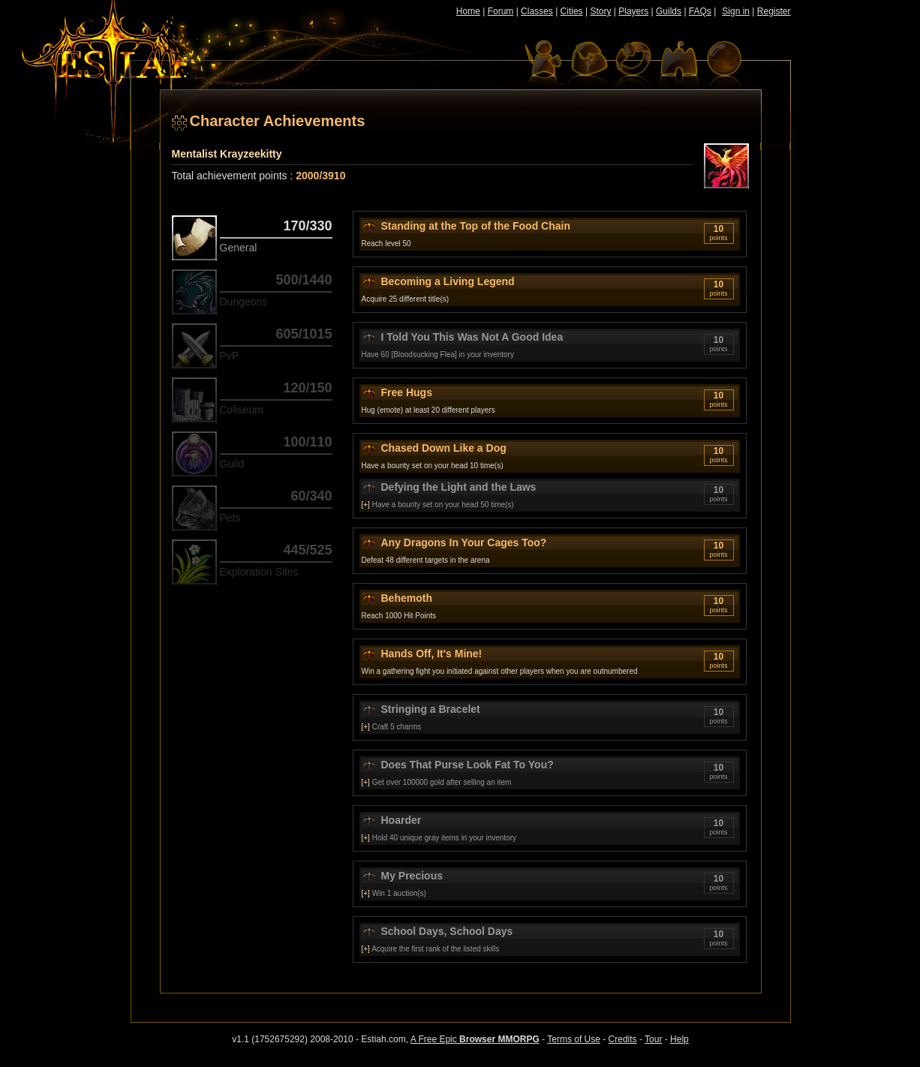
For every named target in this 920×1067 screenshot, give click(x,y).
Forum (501, 11)
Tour (653, 1039)
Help (679, 1039)
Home (468, 11)
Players (633, 11)
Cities (572, 11)
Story (600, 11)
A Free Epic (475, 1039)
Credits (623, 1039)
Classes (537, 11)
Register (774, 11)
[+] (366, 504)
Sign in (736, 11)
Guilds (668, 11)
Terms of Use (573, 1039)
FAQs (700, 11)
